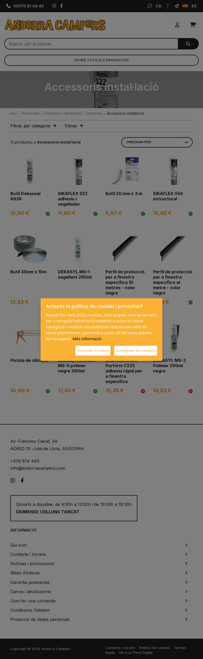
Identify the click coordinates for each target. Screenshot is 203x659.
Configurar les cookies (135, 350)
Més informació (87, 338)
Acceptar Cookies (92, 350)
